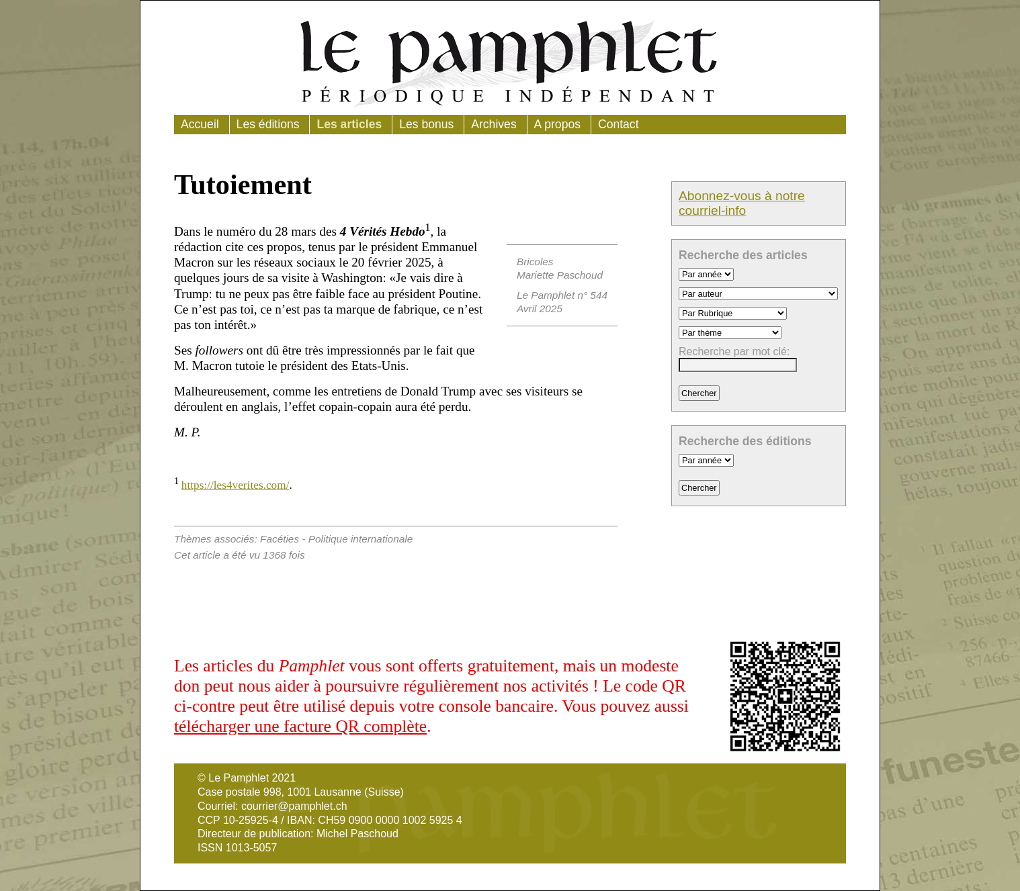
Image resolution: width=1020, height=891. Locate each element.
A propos (557, 124)
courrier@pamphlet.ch (294, 806)
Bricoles (535, 261)
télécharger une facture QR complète (300, 726)
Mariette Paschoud (560, 275)
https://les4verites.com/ (235, 485)
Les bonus (426, 124)
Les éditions (268, 124)
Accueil (200, 124)
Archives (493, 124)
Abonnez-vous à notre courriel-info (742, 203)
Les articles (349, 124)
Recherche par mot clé (733, 351)
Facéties (279, 539)
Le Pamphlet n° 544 (562, 295)
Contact (618, 124)
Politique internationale (360, 539)
